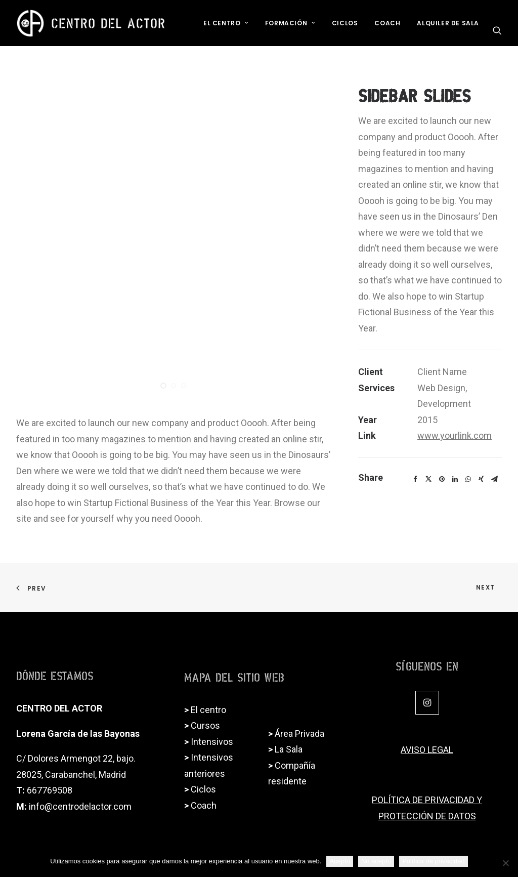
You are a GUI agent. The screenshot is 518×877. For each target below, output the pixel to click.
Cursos (205, 725)
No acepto (376, 861)
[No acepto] (505, 863)
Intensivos (212, 741)
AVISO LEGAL (427, 749)
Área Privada (299, 733)
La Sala (289, 749)
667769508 (49, 790)
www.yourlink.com (454, 435)
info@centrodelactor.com (80, 806)
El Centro (225, 23)
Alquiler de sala (448, 23)
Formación (290, 23)
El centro (208, 709)
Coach (387, 23)
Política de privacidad (433, 861)
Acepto (339, 861)
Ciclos (345, 23)
